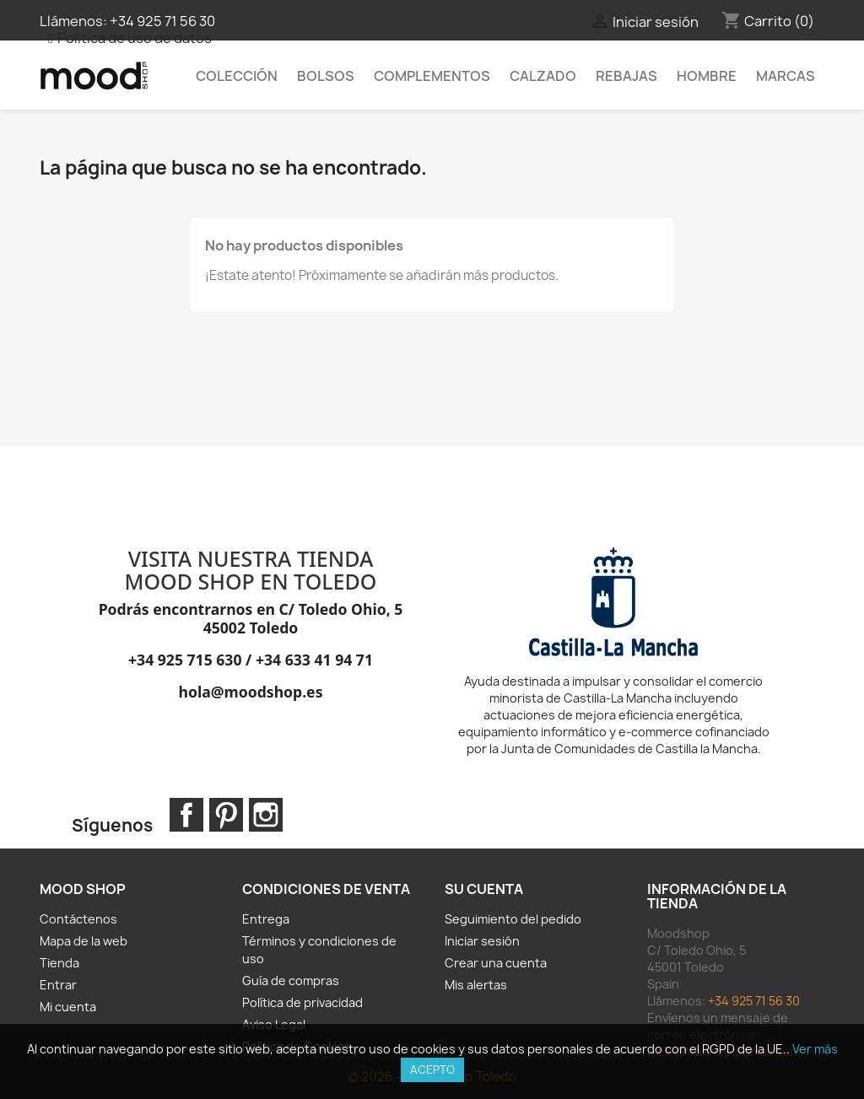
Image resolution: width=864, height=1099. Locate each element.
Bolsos (325, 76)
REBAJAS (626, 76)
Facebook (186, 815)
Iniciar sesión (482, 941)
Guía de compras (290, 980)
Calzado (543, 76)
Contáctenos (78, 919)
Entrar (58, 985)
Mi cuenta (68, 1007)
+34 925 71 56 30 (162, 21)
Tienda (59, 963)
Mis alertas (476, 985)
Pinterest (226, 815)
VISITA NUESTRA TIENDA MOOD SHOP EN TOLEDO (251, 570)
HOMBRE (707, 76)
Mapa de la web (83, 941)
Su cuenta (484, 889)
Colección (237, 76)
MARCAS (785, 76)
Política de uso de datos (134, 38)
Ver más (815, 1049)
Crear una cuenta (496, 963)
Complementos (432, 76)
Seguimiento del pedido (513, 919)
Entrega (265, 919)
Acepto (432, 1069)
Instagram (266, 815)
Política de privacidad (302, 1002)
